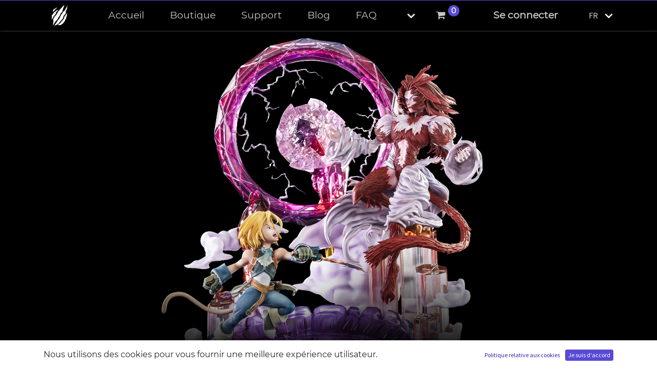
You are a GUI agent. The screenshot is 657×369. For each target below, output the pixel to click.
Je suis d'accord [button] (589, 355)
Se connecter (525, 15)
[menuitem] (126, 16)
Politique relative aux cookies (522, 355)
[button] (402, 16)
